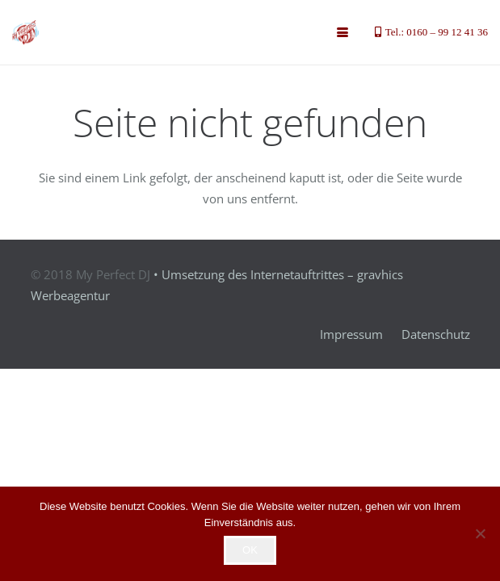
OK (250, 550)
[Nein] (480, 533)
